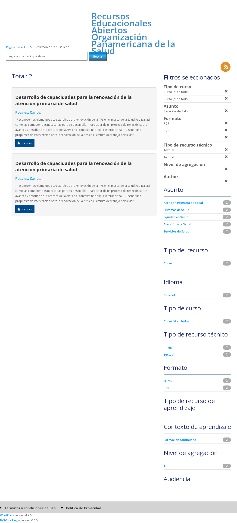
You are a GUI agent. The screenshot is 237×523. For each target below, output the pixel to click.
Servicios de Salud (176, 231)
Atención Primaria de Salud (183, 203)
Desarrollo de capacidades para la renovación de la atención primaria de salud (73, 100)
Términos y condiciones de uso (30, 508)
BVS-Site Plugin (10, 520)
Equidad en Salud (176, 217)
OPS (29, 47)
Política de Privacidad (83, 508)
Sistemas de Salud (176, 210)
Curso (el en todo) (176, 321)
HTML (168, 381)
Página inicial (14, 47)
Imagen (169, 347)
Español (169, 295)
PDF (166, 388)
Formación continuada (180, 440)
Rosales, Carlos (27, 112)
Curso (168, 263)
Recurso (25, 143)
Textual (169, 354)
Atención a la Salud (177, 224)
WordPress (7, 515)
